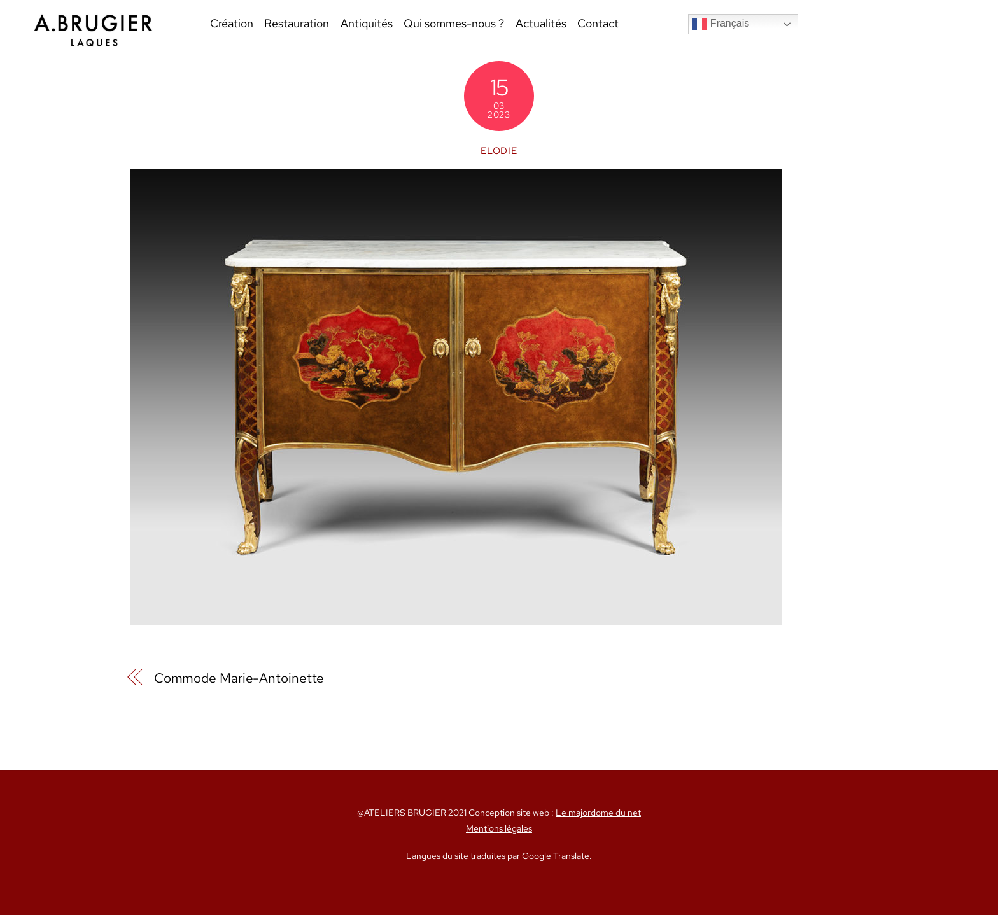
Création (231, 23)
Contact (598, 23)
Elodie (499, 150)
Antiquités (367, 23)
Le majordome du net (598, 812)
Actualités (541, 23)
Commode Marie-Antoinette (239, 678)
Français (720, 24)
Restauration (296, 23)
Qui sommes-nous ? (454, 23)
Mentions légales (499, 828)
